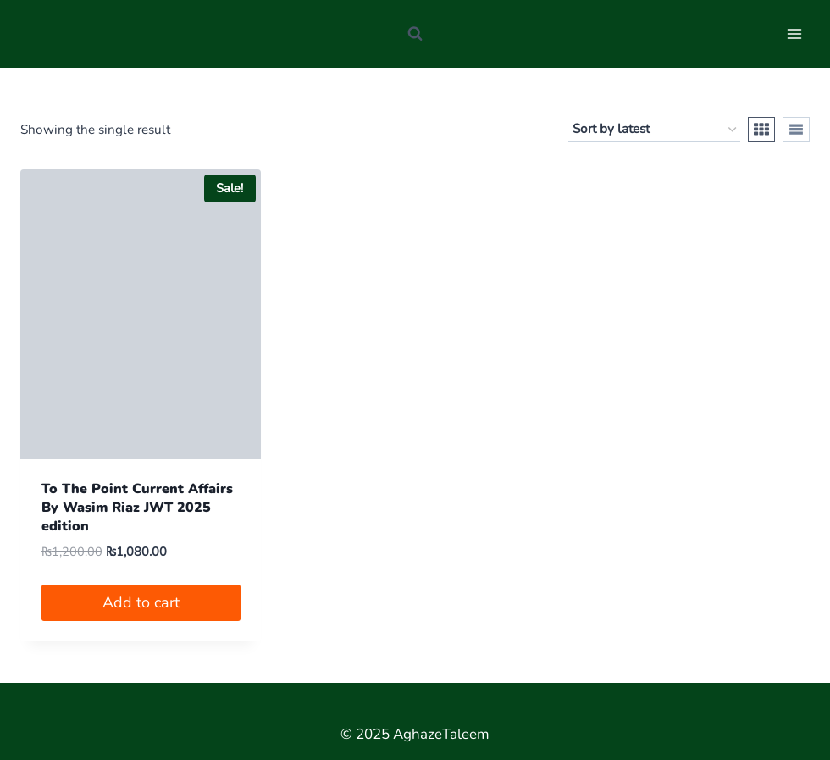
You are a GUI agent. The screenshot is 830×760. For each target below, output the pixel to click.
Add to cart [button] (141, 602)
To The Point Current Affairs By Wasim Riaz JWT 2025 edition (137, 508)
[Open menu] (794, 33)
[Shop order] (654, 129)
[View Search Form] (415, 34)
